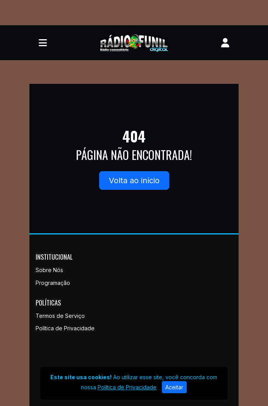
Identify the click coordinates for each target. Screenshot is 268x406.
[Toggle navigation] (43, 42)
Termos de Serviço (60, 315)
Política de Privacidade (65, 328)
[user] (225, 42)
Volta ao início (134, 180)
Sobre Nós (49, 270)
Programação (53, 282)
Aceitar (174, 387)
